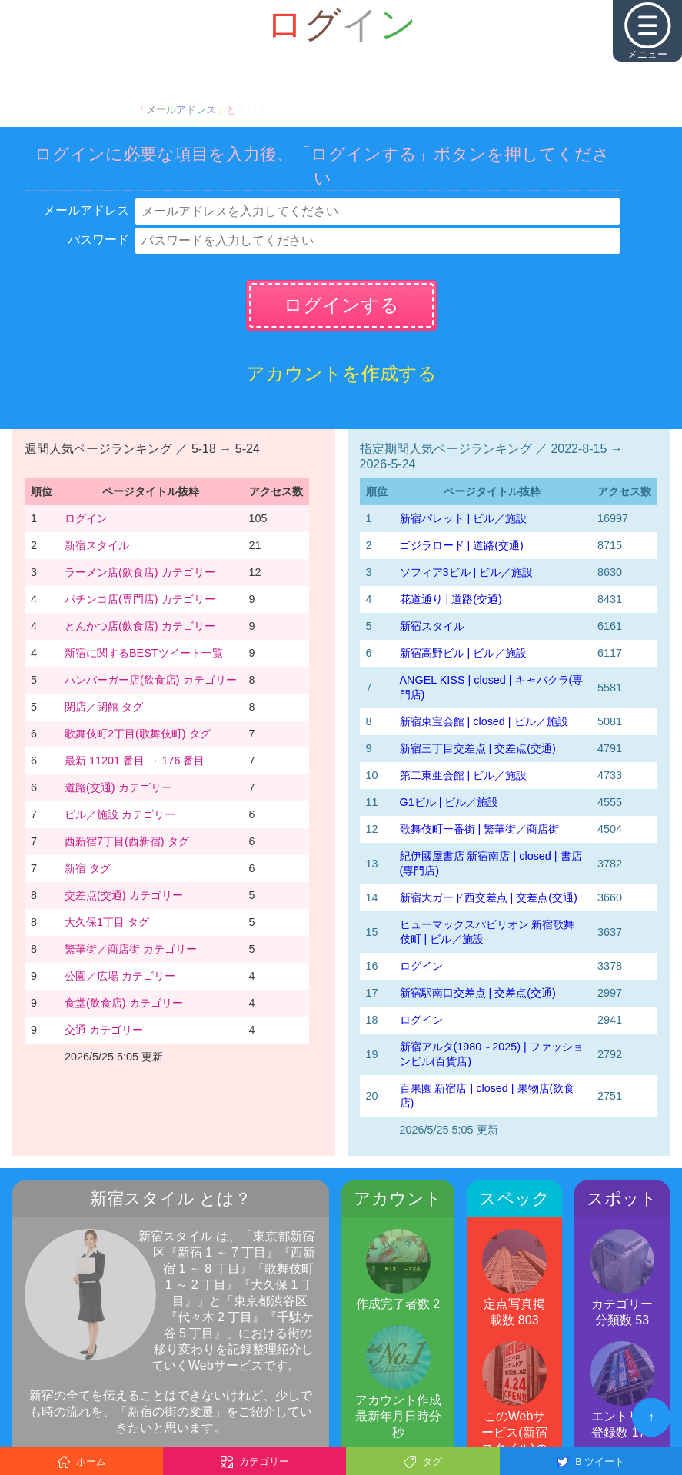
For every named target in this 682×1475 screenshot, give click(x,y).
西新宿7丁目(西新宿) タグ (127, 841)
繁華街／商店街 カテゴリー (131, 949)
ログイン (86, 518)
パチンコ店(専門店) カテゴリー (140, 599)
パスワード (98, 239)
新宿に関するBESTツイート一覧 (144, 653)
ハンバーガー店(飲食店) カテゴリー (151, 680)
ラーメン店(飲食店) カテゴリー (140, 572)
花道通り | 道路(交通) (451, 599)
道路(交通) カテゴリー (118, 787)
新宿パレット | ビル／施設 (463, 518)
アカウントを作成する (341, 373)
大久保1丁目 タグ (107, 922)
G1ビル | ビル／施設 (449, 802)
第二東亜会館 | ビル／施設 (463, 775)
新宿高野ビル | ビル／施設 (463, 653)
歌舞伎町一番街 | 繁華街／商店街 (480, 829)
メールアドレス (86, 210)
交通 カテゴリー (104, 1030)
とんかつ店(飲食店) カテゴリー (140, 626)
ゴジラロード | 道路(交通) (462, 545)
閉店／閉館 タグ (104, 707)
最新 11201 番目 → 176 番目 (135, 760)
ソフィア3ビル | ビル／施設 (467, 572)
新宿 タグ (88, 868)
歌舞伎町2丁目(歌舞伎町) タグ (138, 734)
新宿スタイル (97, 545)
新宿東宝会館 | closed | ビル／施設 (484, 721)
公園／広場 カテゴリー (120, 976)
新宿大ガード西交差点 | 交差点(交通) (488, 897)
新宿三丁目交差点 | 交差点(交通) (478, 748)
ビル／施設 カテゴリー (120, 814)
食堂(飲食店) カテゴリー (124, 1003)
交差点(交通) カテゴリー (124, 895)
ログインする (341, 305)
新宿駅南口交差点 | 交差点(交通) (478, 993)
